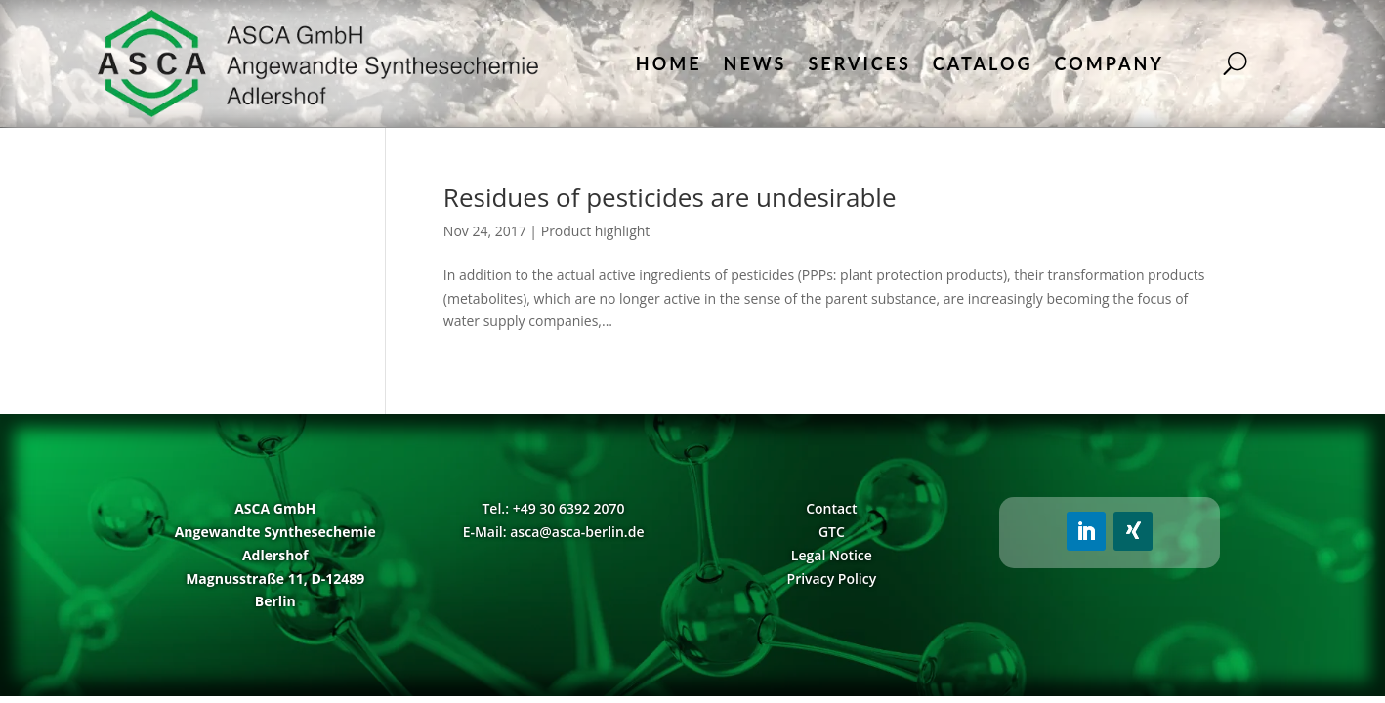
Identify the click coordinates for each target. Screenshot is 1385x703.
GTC (831, 531)
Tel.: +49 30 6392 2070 (553, 508)
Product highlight (596, 231)
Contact (831, 508)
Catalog (983, 63)
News (755, 63)
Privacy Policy (832, 578)
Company (1109, 63)
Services (859, 63)
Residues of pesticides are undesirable (670, 197)
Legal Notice (831, 555)
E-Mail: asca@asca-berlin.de (554, 531)
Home (669, 63)
